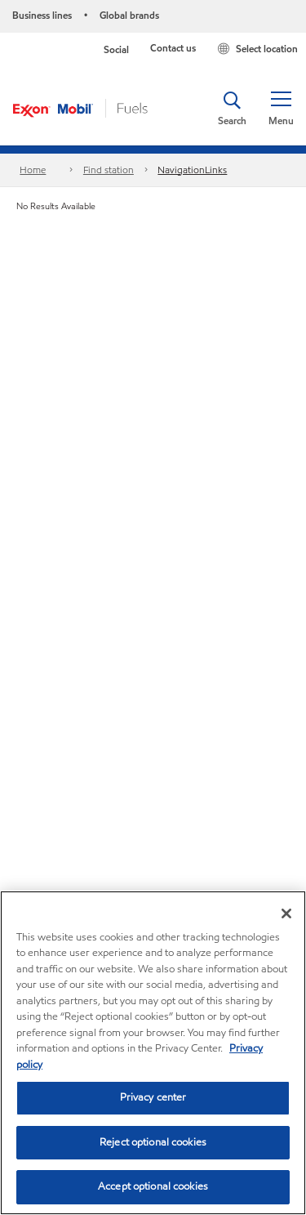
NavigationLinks (192, 169)
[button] (280, 108)
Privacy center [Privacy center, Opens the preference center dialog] (153, 1097)
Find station (108, 169)
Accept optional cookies (153, 1186)
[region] (153, 1053)
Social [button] (116, 49)
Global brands (129, 15)
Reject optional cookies (153, 1142)
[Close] (286, 913)
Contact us (173, 48)
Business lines (42, 15)
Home (33, 169)
